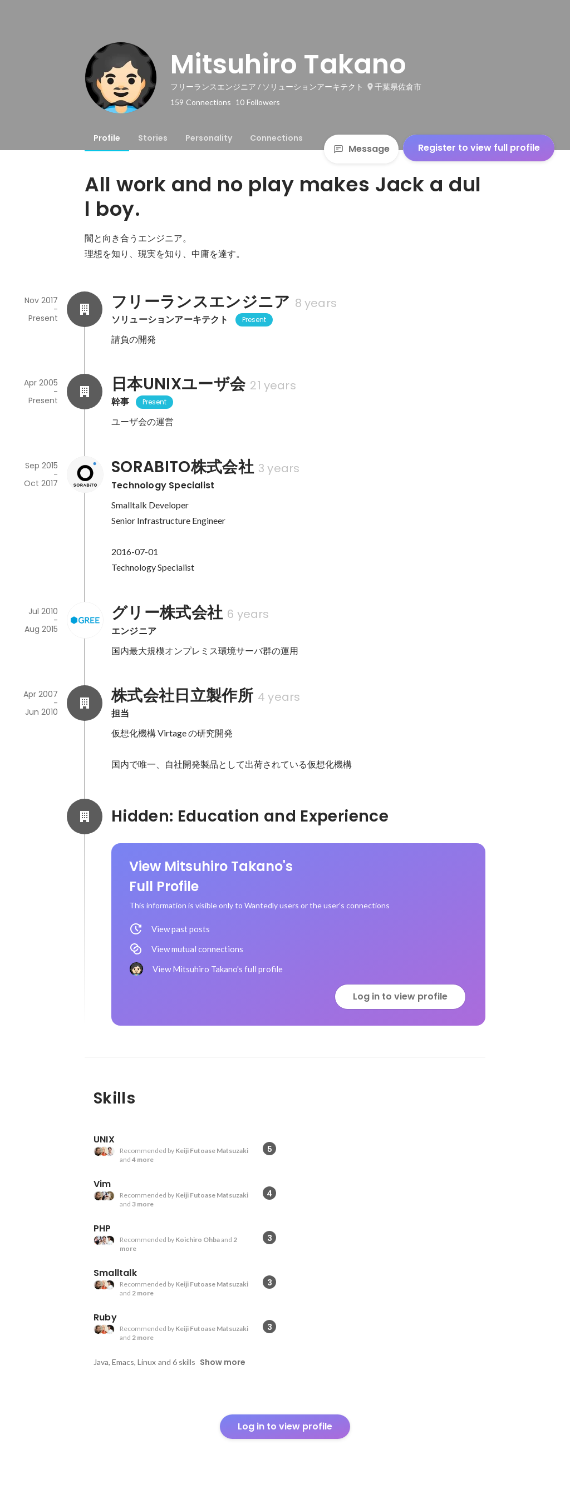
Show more (222, 1362)
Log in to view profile (400, 996)
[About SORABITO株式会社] (84, 474)
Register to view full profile (479, 147)
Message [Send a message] (361, 148)
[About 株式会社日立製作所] (84, 703)
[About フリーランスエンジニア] (84, 309)
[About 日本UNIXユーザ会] (84, 391)
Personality (208, 138)
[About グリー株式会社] (84, 620)
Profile (107, 138)
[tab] (107, 138)
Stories (153, 138)
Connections (276, 138)
